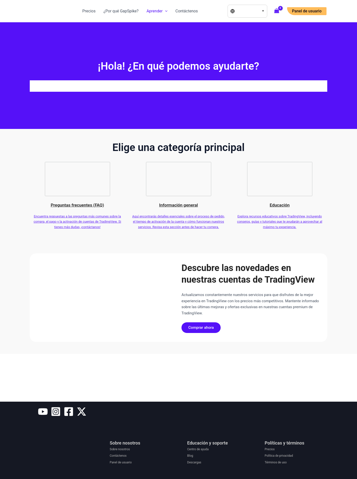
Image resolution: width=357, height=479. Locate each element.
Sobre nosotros (120, 449)
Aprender (157, 11)
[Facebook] (69, 412)
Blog (190, 455)
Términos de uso (276, 462)
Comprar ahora (202, 328)
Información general (178, 205)
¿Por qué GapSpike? (121, 11)
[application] (165, 11)
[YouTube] (43, 412)
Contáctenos (186, 11)
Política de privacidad (279, 455)
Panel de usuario (121, 462)
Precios (89, 11)
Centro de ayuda (198, 449)
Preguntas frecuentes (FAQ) (77, 205)
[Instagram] (56, 412)
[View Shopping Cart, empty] (276, 11)
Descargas (194, 462)
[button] (306, 11)
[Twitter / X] (82, 412)
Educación (279, 205)
